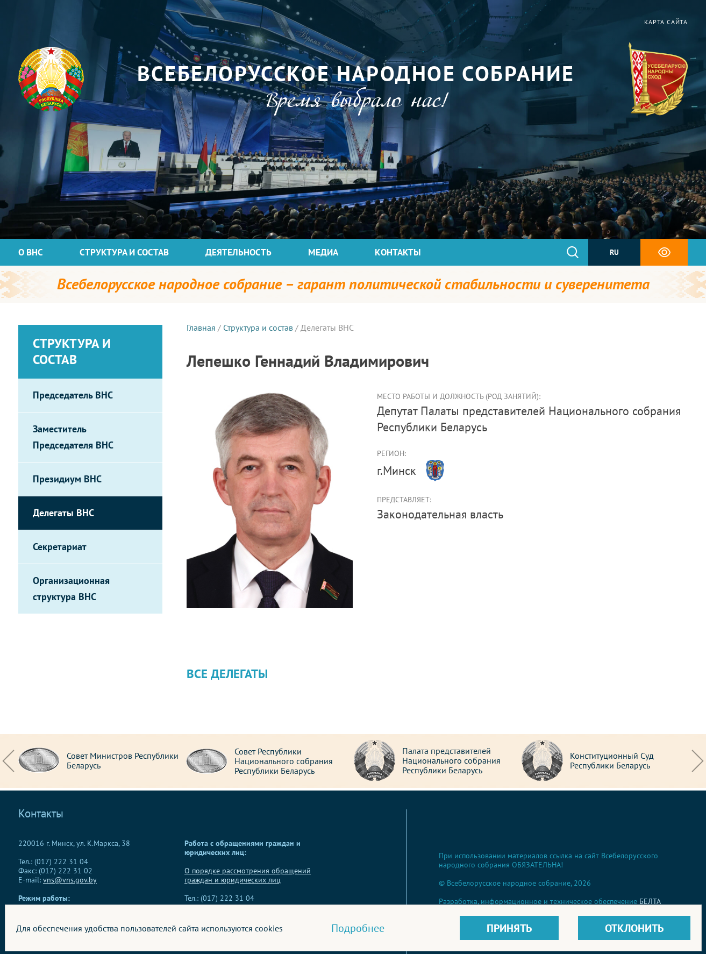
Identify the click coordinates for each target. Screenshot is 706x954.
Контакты (398, 252)
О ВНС (30, 252)
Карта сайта (666, 22)
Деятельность (238, 252)
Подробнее (357, 928)
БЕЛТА (650, 901)
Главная (201, 327)
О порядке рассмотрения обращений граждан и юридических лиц (247, 875)
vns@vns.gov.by (70, 880)
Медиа (323, 252)
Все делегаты (227, 673)
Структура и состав (124, 252)
